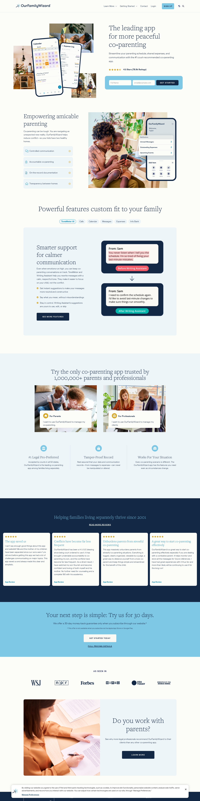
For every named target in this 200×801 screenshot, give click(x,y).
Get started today (100, 638)
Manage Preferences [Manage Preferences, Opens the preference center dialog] (30, 795)
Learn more (138, 755)
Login (153, 6)
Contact (144, 6)
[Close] (186, 789)
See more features (53, 317)
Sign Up (168, 6)
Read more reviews (100, 525)
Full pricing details (100, 646)
